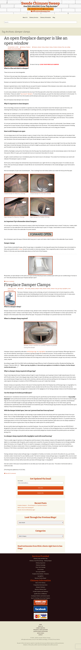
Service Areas (40, 633)
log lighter (65, 288)
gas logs (60, 288)
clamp (20, 249)
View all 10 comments (11, 473)
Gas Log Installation (40, 571)
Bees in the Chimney (40, 582)
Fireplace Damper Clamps (27, 284)
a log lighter (42, 351)
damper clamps (49, 47)
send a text (48, 9)
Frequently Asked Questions (40, 585)
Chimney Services (33, 17)
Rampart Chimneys (40, 587)
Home (40, 624)
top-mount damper (16, 48)
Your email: (20, 480)
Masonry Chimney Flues (40, 589)
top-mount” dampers (27, 94)
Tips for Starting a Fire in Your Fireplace (40, 598)
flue (63, 47)
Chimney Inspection (40, 563)
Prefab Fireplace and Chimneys (40, 591)
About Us (25, 17)
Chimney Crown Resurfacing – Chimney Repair (40, 560)
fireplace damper (57, 47)
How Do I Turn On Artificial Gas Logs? (26, 509)
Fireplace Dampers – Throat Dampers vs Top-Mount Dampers (32, 505)
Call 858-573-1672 (37, 9)
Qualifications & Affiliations (40, 593)
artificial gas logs (32, 351)
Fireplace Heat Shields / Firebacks (40, 574)
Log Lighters (41, 576)
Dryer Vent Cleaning (40, 567)
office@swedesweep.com (40, 11)
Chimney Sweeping (40, 565)
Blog (54, 17)
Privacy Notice (56, 639)
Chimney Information (45, 17)
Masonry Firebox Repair (40, 578)
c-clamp (28, 288)
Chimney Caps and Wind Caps (40, 558)
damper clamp (41, 47)
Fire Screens (40, 569)
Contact (40, 635)
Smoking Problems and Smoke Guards (40, 596)
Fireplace (28, 47)
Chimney (23, 47)
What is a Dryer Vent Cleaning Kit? (26, 507)
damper (35, 47)
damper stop (54, 288)
